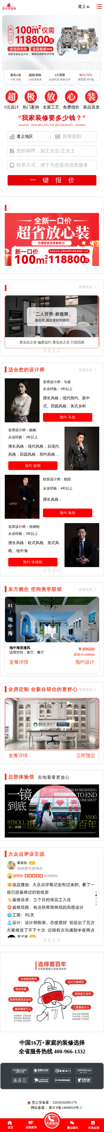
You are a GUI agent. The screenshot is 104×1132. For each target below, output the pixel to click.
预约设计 (84, 662)
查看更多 (52, 351)
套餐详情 (18, 662)
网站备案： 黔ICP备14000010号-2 (56, 1107)
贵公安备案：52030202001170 (52, 1102)
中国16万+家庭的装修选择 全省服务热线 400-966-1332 (52, 1047)
